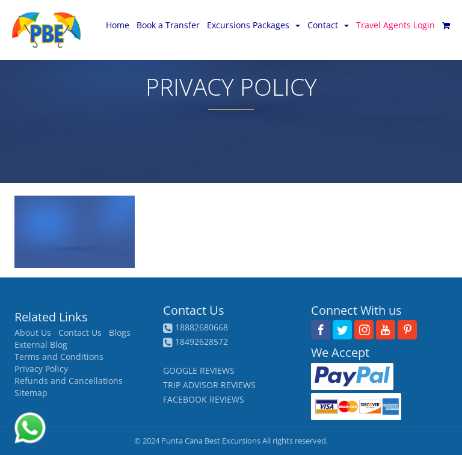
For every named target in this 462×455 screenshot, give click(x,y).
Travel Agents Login (395, 25)
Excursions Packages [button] (253, 25)
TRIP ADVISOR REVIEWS (209, 385)
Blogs (120, 333)
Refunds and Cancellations (68, 381)
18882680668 (201, 327)
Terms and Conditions (58, 357)
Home (117, 25)
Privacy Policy (41, 369)
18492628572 (201, 341)
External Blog (40, 345)
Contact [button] (328, 25)
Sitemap (31, 393)
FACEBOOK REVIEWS (203, 399)
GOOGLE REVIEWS (199, 370)
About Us (32, 333)
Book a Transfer (168, 25)
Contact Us (80, 333)
